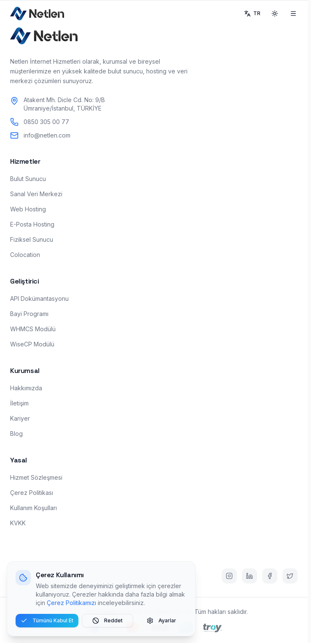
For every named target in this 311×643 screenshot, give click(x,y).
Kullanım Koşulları (35, 507)
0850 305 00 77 (46, 121)
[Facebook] (269, 576)
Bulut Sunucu (29, 178)
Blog (18, 433)
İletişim (21, 403)
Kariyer (21, 418)
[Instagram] (229, 576)
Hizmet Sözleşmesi (38, 477)
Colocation (26, 254)
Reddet (107, 620)
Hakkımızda (28, 388)
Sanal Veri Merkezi (38, 193)
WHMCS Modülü (34, 328)
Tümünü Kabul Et (47, 620)
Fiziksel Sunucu (33, 239)
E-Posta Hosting (34, 224)
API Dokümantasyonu (41, 298)
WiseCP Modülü (34, 344)
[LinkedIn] (249, 576)
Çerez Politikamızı (71, 602)
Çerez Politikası (33, 492)
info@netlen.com (47, 135)
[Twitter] (290, 576)
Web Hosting (29, 209)
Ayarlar (161, 620)
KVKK (19, 523)
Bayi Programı (31, 313)
